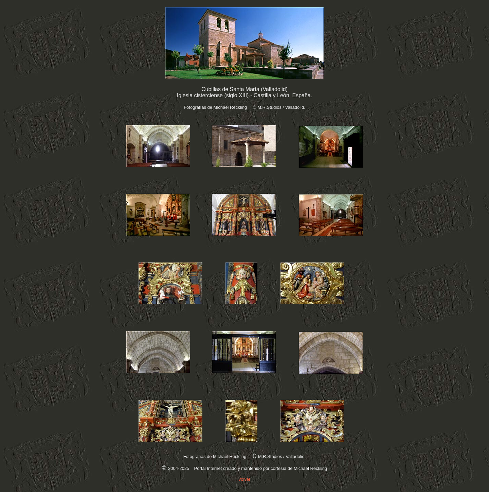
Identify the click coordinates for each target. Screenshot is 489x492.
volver (245, 479)
